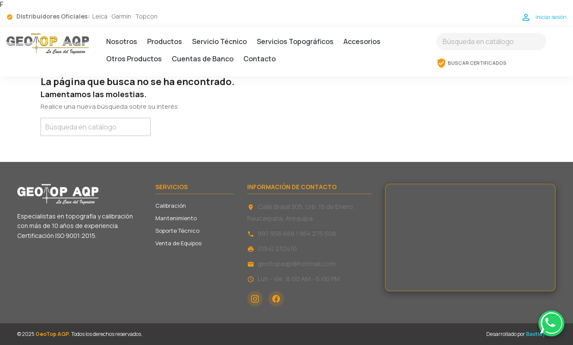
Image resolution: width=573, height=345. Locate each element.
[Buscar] (491, 41)
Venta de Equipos (178, 243)
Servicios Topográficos (295, 41)
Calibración (170, 205)
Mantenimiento (176, 218)
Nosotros (121, 41)
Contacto (259, 58)
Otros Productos (134, 58)
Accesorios (362, 41)
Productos (164, 41)
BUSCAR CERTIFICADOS (471, 63)
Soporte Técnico (177, 230)
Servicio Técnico (219, 41)
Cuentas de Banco (202, 58)
